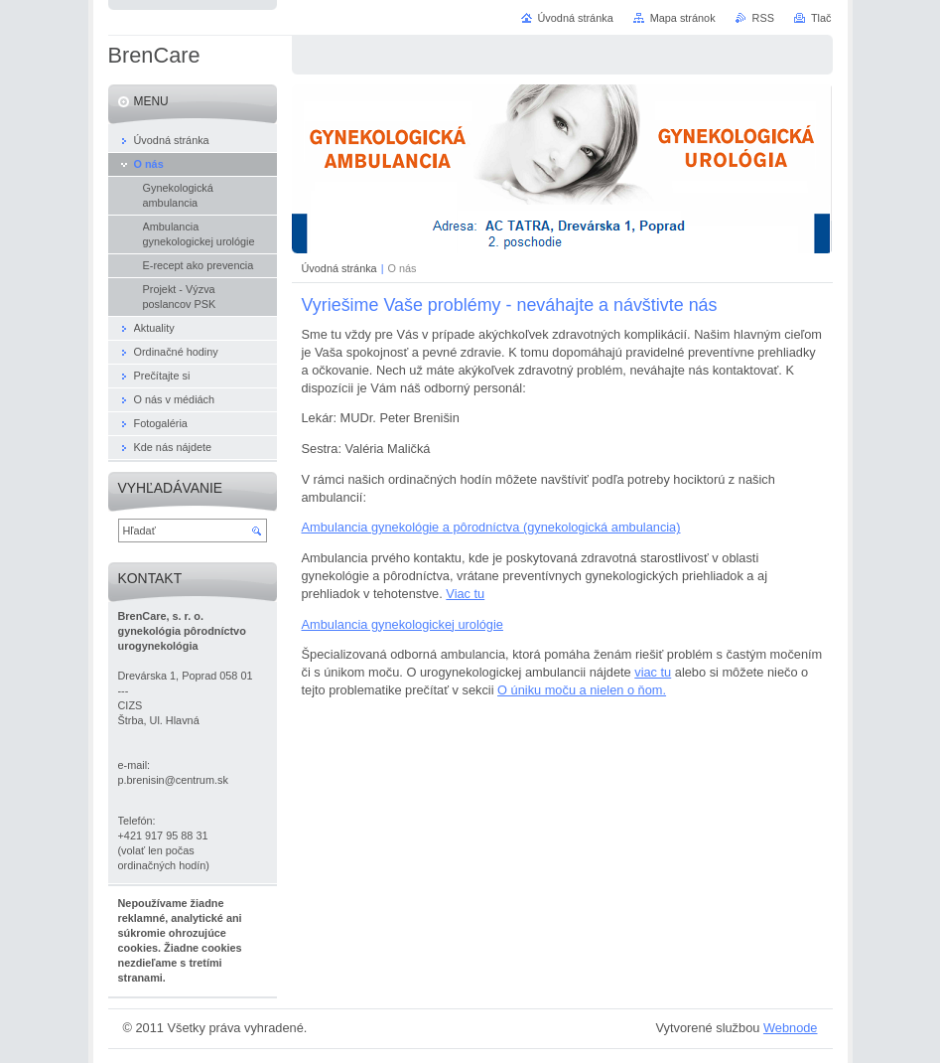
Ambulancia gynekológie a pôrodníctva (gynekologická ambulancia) (491, 527)
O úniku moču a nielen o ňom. (581, 690)
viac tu (652, 672)
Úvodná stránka (339, 268)
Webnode (790, 1027)
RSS (763, 18)
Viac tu (465, 593)
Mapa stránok (683, 18)
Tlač (821, 18)
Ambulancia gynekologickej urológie (402, 624)
